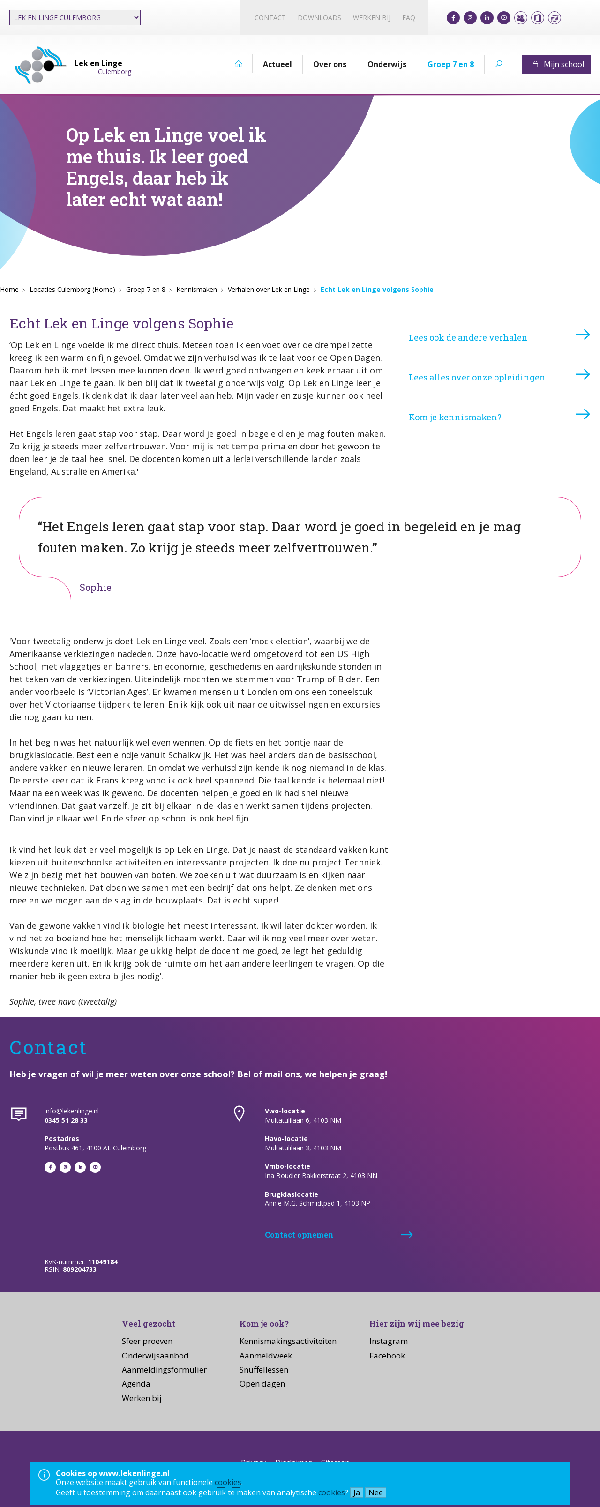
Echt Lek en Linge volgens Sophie (377, 289)
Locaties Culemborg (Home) (72, 289)
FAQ (408, 17)
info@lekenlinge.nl (72, 1110)
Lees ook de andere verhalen (468, 337)
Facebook (387, 1355)
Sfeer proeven (147, 1340)
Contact (270, 17)
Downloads (319, 17)
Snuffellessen (264, 1369)
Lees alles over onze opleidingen (477, 377)
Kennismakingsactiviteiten (288, 1340)
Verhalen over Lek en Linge (269, 289)
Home (9, 289)
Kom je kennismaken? (455, 417)
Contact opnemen (299, 1234)
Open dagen (262, 1383)
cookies (228, 1482)
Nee (375, 1492)
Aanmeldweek (266, 1355)
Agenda (136, 1383)
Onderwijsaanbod (155, 1355)
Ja (356, 1492)
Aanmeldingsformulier (164, 1369)
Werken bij (371, 17)
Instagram (388, 1340)
